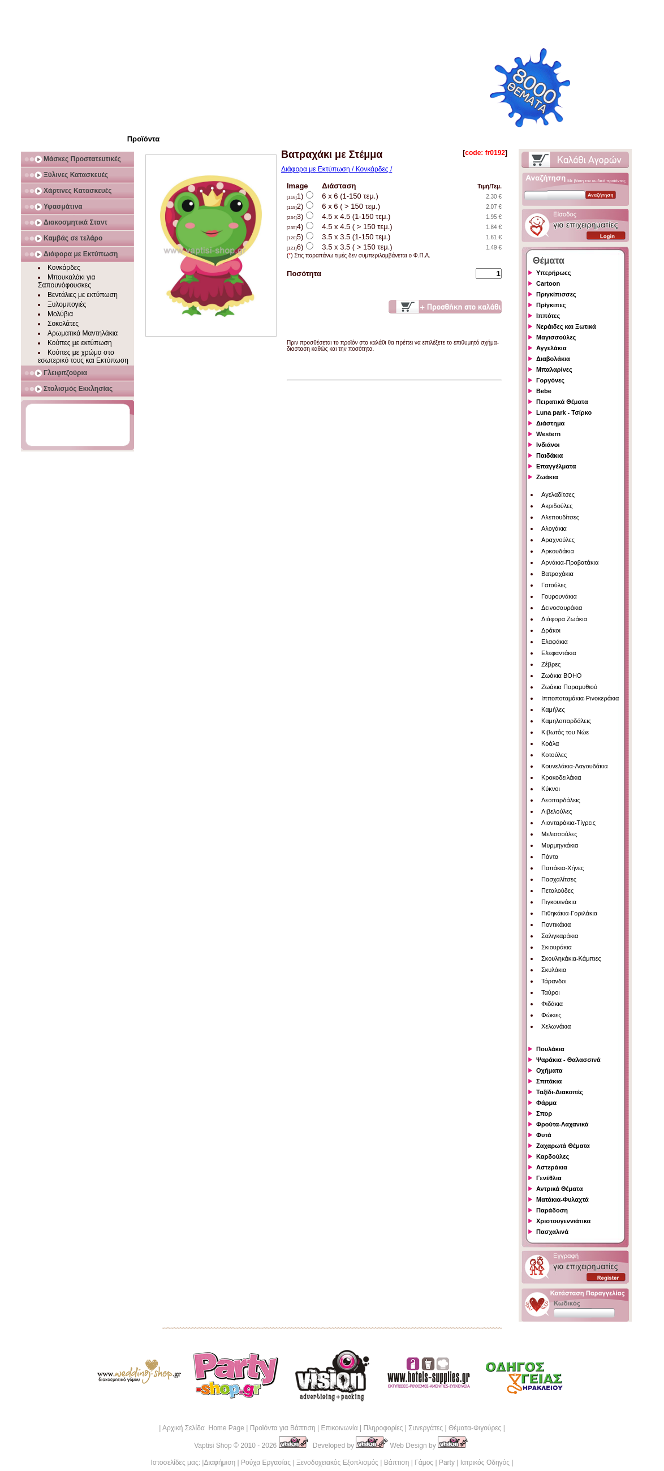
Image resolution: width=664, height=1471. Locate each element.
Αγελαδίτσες (558, 494)
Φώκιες (551, 1015)
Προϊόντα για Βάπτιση (283, 1428)
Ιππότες (548, 315)
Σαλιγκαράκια (559, 935)
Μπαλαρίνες (554, 369)
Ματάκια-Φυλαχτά (562, 1199)
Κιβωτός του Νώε (565, 732)
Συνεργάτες (425, 1428)
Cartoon (548, 283)
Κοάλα (550, 743)
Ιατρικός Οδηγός (485, 1462)
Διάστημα (550, 423)
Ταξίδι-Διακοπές (559, 1092)
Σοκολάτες (63, 324)
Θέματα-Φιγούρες (475, 1428)
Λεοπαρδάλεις (560, 800)
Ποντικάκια (556, 924)
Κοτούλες (554, 754)
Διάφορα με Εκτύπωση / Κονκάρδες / (336, 169)
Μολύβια (60, 314)
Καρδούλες (552, 1156)
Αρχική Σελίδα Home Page (203, 1428)
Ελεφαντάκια (558, 653)
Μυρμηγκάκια (559, 845)
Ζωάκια (547, 477)
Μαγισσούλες (556, 337)
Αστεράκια (551, 1167)
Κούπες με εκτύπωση (80, 343)
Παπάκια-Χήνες (562, 867)
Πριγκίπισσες (556, 294)
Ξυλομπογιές (67, 304)
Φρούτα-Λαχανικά (562, 1124)
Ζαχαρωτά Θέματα (563, 1145)
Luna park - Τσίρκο (564, 412)
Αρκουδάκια (557, 551)
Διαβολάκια (553, 358)
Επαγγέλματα (556, 466)
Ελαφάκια (554, 641)
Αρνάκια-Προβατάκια (569, 562)
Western (548, 434)
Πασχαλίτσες (558, 879)
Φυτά (543, 1135)
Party (447, 1462)
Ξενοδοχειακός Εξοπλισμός (337, 1462)
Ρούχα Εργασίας (266, 1462)
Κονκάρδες (64, 268)
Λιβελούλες (556, 811)
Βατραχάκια (557, 573)
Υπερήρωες (553, 272)
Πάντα (549, 856)
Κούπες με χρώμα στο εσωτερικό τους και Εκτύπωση (83, 356)
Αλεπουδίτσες (560, 517)
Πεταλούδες (557, 890)
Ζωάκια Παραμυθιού (569, 686)
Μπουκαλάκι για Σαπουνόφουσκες (67, 281)
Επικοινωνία (339, 1428)
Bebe (543, 391)
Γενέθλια (549, 1178)
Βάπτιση (396, 1462)
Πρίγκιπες (551, 305)
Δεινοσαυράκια (561, 607)
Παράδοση (552, 1210)
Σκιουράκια (556, 947)
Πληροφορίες (383, 1428)
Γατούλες (553, 585)
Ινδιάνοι (548, 444)
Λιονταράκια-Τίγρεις (568, 822)
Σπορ (544, 1113)
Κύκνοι (550, 788)
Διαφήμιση (219, 1462)
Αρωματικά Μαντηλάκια (83, 333)
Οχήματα (549, 1070)
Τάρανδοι (554, 981)
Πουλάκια (550, 1049)
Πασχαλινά (552, 1231)
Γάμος (424, 1462)
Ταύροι (550, 992)
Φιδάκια (552, 1003)
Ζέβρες (550, 664)
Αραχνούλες (558, 539)
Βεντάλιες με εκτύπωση (83, 295)
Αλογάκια (554, 528)
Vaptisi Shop (213, 1446)
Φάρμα (546, 1102)
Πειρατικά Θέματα (562, 401)
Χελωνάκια (556, 1026)
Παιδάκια (549, 455)
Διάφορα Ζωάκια (564, 619)
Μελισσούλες (559, 834)
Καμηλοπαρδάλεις (566, 720)
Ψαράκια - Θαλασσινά (568, 1059)
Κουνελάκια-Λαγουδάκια (574, 766)
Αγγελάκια (551, 348)
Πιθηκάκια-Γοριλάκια (569, 913)
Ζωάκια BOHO (561, 675)
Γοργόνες (550, 380)
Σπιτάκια (549, 1081)
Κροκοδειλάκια (561, 777)
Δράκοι (550, 630)
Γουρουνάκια (559, 596)
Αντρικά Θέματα (559, 1188)
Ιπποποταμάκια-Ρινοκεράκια (580, 698)
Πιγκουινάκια (558, 901)
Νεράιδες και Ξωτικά (566, 326)
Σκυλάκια (553, 969)
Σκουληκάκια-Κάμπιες (571, 958)
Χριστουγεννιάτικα (563, 1221)
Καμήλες (553, 709)
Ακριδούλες (557, 505)
